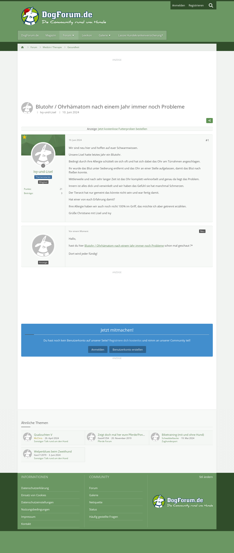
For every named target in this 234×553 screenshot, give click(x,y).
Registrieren (196, 5)
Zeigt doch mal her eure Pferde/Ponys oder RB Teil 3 (131, 434)
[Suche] (210, 5)
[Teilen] (209, 120)
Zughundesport (169, 441)
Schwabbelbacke (170, 438)
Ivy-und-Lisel (48, 112)
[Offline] (43, 165)
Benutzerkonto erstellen (128, 349)
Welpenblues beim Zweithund (53, 451)
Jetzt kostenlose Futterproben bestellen (122, 129)
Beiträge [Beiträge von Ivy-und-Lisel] (28, 193)
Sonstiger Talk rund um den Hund (51, 441)
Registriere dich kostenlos (125, 340)
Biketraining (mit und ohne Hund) (183, 434)
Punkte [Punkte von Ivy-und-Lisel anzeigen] (27, 189)
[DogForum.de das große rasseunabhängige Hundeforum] (63, 16)
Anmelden (178, 5)
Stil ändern (206, 477)
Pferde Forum (105, 441)
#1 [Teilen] (207, 140)
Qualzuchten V (43, 434)
